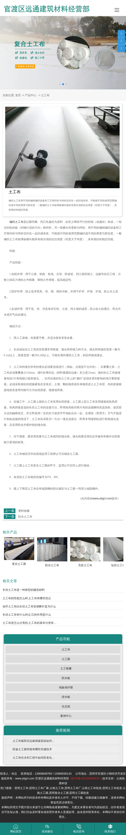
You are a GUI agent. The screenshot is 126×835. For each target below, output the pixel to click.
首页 (18, 95)
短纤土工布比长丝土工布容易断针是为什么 (29, 606)
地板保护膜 (66, 687)
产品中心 (30, 95)
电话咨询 (78, 828)
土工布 (66, 649)
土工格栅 (66, 668)
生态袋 (66, 706)
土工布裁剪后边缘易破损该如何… (34, 740)
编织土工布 (16, 221)
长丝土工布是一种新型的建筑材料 (24, 589)
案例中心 (66, 715)
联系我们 (110, 828)
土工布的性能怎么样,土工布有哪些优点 (27, 598)
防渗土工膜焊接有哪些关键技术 (32, 749)
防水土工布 (25, 516)
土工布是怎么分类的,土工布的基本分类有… (30, 622)
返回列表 (10, 523)
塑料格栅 (23, 510)
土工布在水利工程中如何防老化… (34, 757)
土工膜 (66, 659)
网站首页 (15, 828)
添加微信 (47, 828)
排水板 (66, 696)
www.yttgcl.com (102, 498)
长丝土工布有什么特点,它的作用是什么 (27, 614)
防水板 (66, 678)
